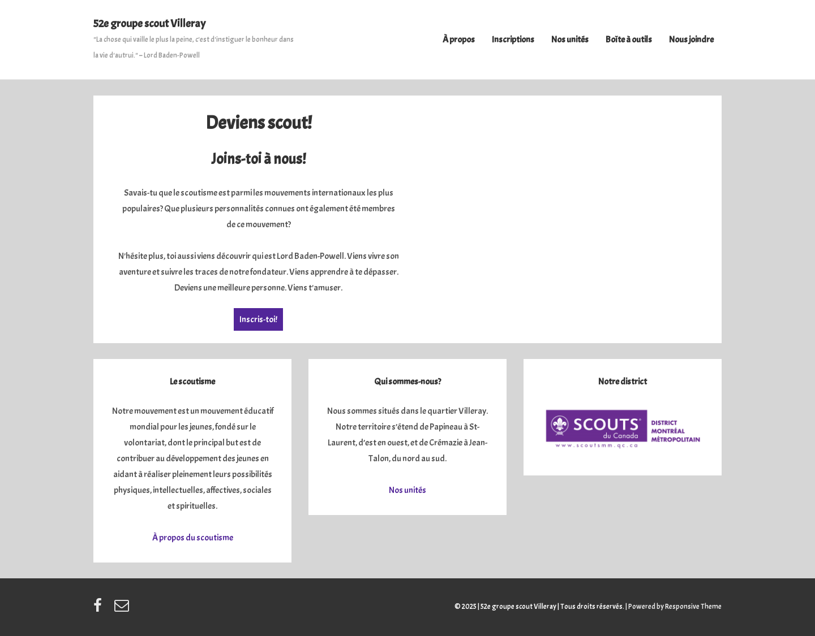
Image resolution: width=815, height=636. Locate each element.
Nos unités (570, 39)
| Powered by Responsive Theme (673, 606)
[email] (123, 609)
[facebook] (99, 609)
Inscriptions (513, 39)
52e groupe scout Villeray (149, 23)
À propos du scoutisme (192, 537)
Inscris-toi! (258, 319)
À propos (459, 39)
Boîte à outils (629, 39)
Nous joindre (691, 39)
